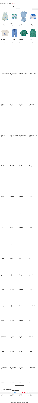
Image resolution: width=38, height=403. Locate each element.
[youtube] (29, 390)
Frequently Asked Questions (13, 396)
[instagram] (34, 390)
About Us (2, 396)
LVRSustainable (10, 3)
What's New (1, 3)
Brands (4, 3)
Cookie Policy (29, 396)
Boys (7, 3)
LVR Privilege (20, 395)
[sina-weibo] (30, 390)
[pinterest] (35, 390)
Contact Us (11, 395)
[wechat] (32, 390)
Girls (5, 3)
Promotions (13, 3)
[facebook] (24, 390)
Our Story (2, 395)
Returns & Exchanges (30, 395)
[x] (25, 390)
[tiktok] (27, 390)
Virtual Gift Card (21, 396)
